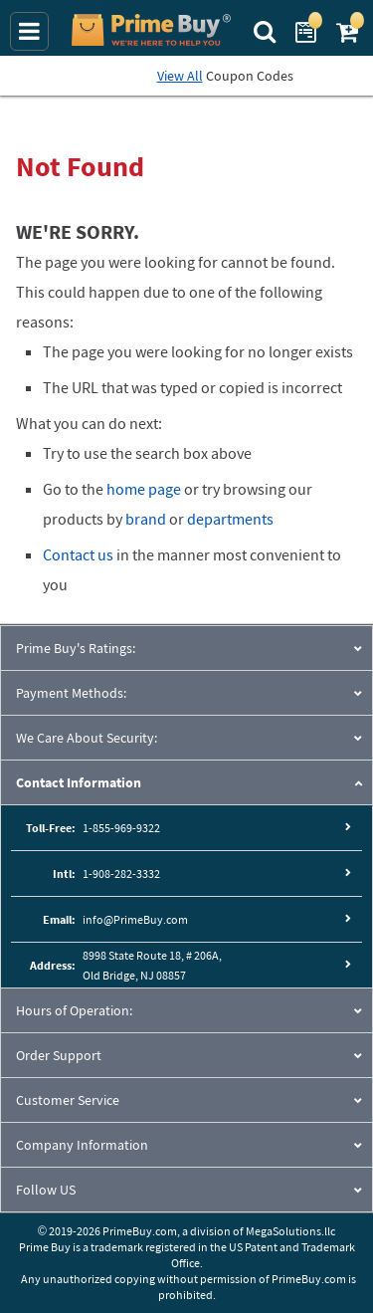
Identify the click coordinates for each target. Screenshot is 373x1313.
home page (143, 489)
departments (230, 519)
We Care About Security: (86, 738)
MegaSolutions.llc (290, 1230)
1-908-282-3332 (121, 873)
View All (180, 76)
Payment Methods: (71, 693)
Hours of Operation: (74, 1010)
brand (145, 519)
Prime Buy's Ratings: (75, 648)
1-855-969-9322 (121, 827)
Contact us (78, 554)
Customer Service (67, 1100)
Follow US (46, 1190)
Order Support (58, 1055)
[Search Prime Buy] (267, 30)
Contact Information (78, 782)
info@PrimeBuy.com (135, 919)
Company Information (82, 1145)
